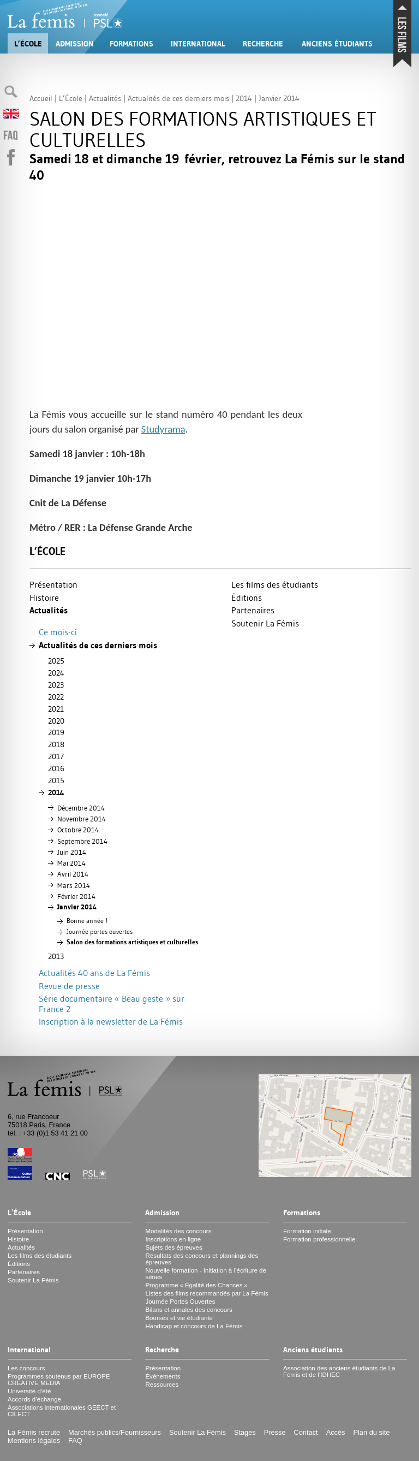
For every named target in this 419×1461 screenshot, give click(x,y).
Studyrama (163, 429)
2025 (56, 661)
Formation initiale (307, 1231)
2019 (56, 732)
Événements (162, 1376)
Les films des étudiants (274, 584)
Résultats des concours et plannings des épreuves (201, 1258)
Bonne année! (87, 921)
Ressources (161, 1384)
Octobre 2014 (78, 829)
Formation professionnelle (319, 1239)
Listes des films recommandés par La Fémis (206, 1293)
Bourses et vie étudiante (179, 1318)
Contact (306, 1432)
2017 (56, 756)
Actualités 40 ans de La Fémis (94, 972)
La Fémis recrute (34, 1432)
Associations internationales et (62, 1410)
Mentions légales (34, 1440)
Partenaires (252, 610)
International (198, 44)
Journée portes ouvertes (100, 932)
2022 (56, 697)
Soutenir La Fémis (265, 623)
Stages (245, 1432)
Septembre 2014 (82, 841)
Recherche (263, 44)
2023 (56, 685)
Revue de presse (69, 985)
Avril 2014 (72, 873)
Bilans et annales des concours (188, 1309)
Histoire (44, 597)
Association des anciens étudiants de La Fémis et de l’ (339, 1371)
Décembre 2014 (81, 807)
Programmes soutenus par (59, 1379)
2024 (56, 673)
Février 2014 (76, 896)
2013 (56, 956)
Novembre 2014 (81, 818)
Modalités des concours (178, 1231)
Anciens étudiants (337, 44)
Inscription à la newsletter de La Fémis (111, 1021)
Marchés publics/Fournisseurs (114, 1432)
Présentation (53, 584)
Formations (131, 44)
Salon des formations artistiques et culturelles (132, 942)
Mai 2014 (71, 863)
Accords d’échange (34, 1399)
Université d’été (29, 1391)
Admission (75, 44)
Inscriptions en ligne (173, 1239)
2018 (56, 744)
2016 (56, 768)
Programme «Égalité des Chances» (196, 1285)
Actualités (48, 610)
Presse (275, 1432)
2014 (56, 792)
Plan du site (371, 1432)
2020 (56, 721)
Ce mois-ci (58, 631)
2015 (56, 780)
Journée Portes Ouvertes (180, 1301)
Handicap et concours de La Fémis (193, 1326)
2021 (56, 709)
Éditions (246, 597)
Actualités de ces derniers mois (98, 645)
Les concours (26, 1368)
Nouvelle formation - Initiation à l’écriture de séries (205, 1273)
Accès (335, 1432)
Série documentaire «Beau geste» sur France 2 (111, 1003)
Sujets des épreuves (173, 1247)
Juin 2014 (71, 852)
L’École (28, 44)
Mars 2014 (73, 885)
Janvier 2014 (77, 907)
